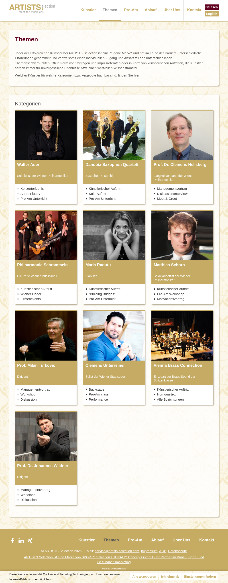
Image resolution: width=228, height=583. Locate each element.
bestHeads (120, 568)
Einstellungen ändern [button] (200, 576)
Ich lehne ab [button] (170, 576)
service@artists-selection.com (117, 551)
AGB (162, 551)
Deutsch (212, 7)
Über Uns (171, 10)
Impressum (149, 551)
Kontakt (194, 10)
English (211, 14)
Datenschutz (177, 551)
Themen (110, 10)
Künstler (88, 10)
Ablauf (151, 10)
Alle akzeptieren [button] (144, 576)
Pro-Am (131, 10)
